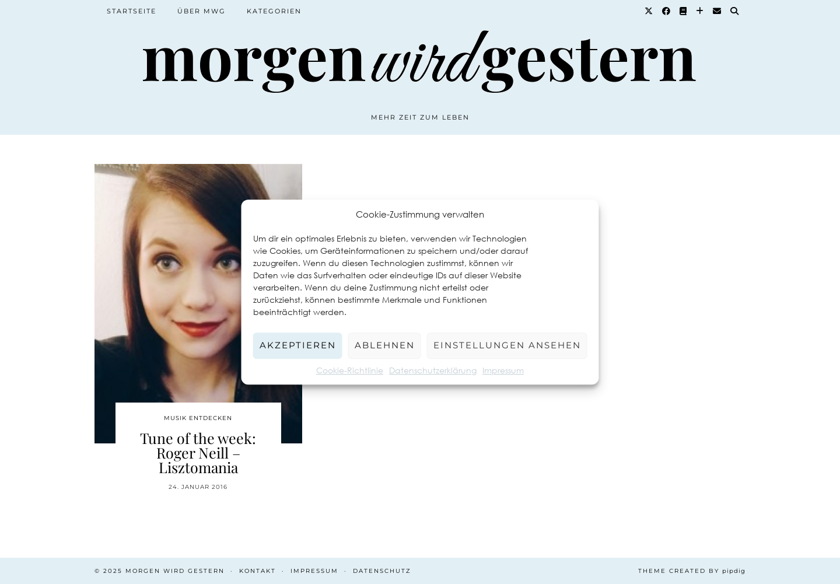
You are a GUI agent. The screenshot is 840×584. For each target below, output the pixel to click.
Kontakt (257, 571)
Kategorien (274, 11)
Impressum (503, 370)
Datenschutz (382, 571)
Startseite (131, 11)
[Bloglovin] (700, 11)
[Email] (717, 11)
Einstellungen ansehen (507, 345)
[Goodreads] (684, 11)
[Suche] (735, 11)
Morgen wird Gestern (175, 571)
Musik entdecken (198, 418)
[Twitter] (649, 11)
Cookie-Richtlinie (349, 370)
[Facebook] (666, 11)
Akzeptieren (298, 345)
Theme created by (692, 571)
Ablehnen (385, 345)
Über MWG (201, 11)
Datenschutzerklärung (433, 370)
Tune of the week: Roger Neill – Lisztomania (198, 452)
